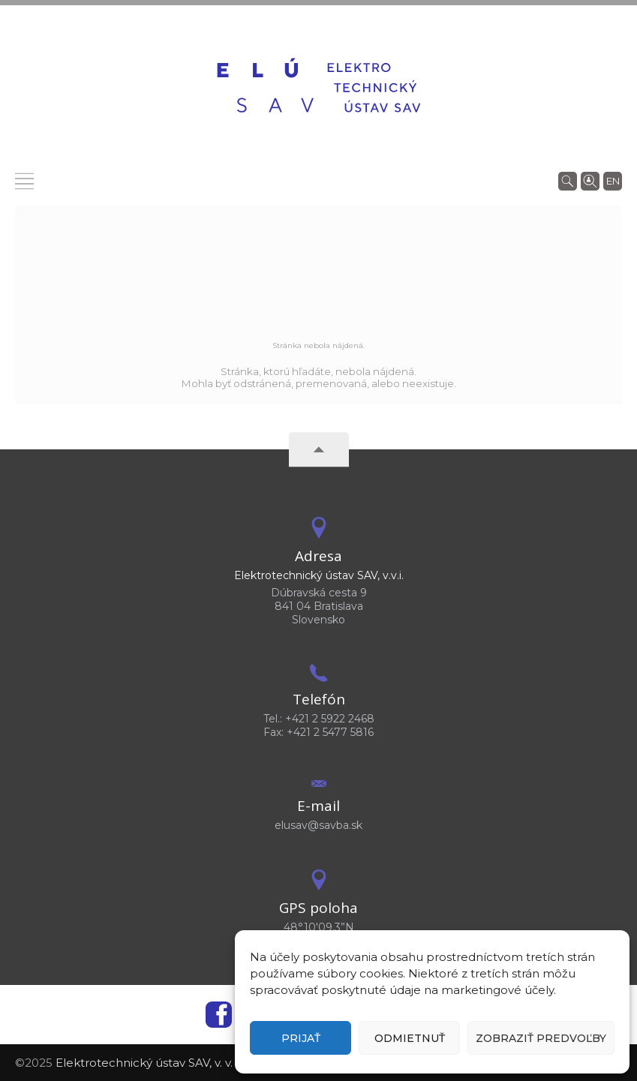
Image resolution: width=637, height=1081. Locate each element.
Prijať (300, 1038)
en (613, 181)
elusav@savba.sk (318, 825)
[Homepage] (319, 87)
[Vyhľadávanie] (567, 180)
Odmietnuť (409, 1038)
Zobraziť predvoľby (541, 1038)
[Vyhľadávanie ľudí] (590, 180)
